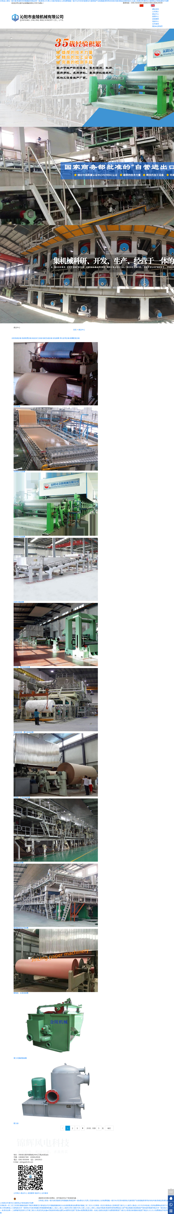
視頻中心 (155, 21)
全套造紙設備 (16, 338)
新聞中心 (155, 16)
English (156, 5)
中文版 (145, 5)
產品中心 (155, 14)
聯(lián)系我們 (157, 26)
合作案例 (155, 24)
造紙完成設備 (47, 338)
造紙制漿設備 (27, 338)
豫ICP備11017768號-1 (89, 1196)
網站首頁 (155, 9)
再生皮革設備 (64, 338)
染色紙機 (55, 338)
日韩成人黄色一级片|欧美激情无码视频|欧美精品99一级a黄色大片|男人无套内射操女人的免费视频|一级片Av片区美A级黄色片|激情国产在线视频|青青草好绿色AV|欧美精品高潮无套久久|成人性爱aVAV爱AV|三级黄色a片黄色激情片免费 (84, 1)
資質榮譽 (155, 19)
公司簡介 (155, 12)
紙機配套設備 (75, 338)
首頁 (75, 330)
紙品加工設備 (37, 338)
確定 (109, 1128)
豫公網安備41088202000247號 (26, 1199)
